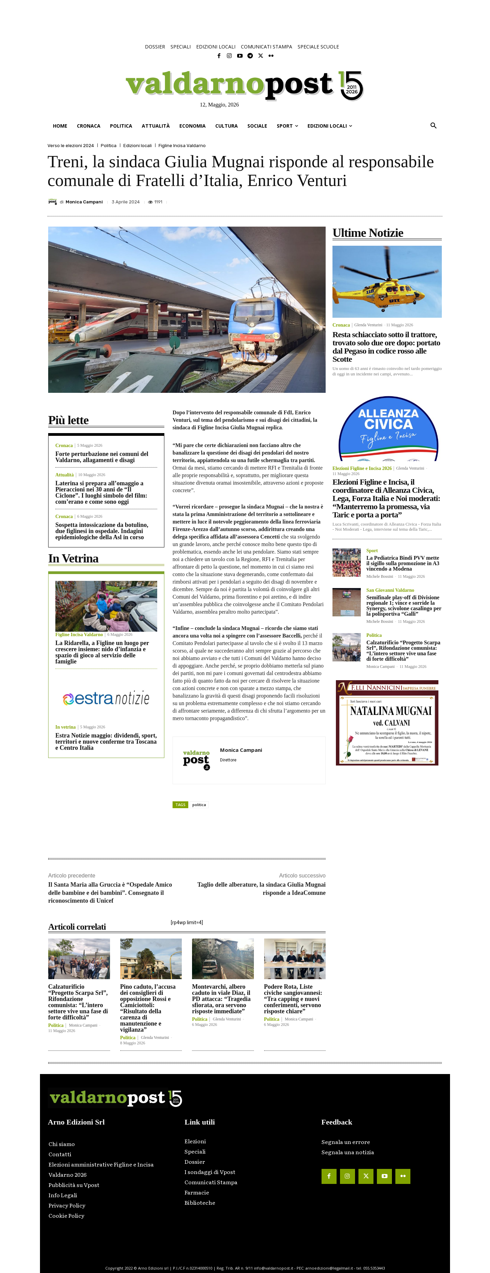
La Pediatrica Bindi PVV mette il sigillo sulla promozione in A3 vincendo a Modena (402, 563)
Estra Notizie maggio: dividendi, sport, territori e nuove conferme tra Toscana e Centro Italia (106, 741)
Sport (372, 550)
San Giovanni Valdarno (390, 590)
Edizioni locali (137, 145)
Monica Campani (84, 202)
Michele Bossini (379, 576)
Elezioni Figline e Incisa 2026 (362, 468)
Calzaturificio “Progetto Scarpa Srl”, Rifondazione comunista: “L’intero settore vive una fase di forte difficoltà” (78, 1002)
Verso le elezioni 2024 (70, 145)
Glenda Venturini (155, 1037)
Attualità (64, 475)
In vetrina (65, 727)
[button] (433, 126)
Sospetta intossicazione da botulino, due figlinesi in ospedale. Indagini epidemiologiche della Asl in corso (101, 531)
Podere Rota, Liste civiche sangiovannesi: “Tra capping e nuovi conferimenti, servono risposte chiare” (293, 999)
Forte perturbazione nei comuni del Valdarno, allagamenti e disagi (101, 456)
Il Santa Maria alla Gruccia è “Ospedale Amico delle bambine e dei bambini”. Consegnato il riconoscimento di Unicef (110, 892)
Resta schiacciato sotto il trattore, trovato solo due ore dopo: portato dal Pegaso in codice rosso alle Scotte (386, 346)
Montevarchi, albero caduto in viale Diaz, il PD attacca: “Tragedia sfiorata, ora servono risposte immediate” (221, 999)
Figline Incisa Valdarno (182, 145)
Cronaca (64, 445)
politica (199, 804)
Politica (109, 145)
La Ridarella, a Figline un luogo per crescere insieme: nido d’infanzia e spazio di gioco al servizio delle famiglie (102, 652)
